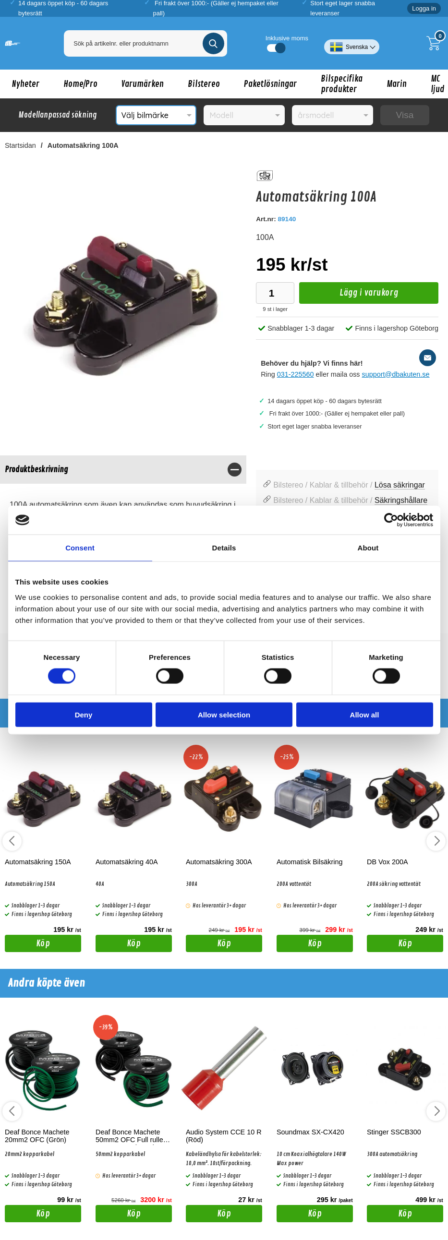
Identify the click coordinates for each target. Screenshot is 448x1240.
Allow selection (224, 714)
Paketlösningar (270, 84)
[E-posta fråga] (427, 357)
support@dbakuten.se (396, 374)
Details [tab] (224, 548)
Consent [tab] (80, 548)
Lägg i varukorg (348, 295)
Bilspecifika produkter (342, 84)
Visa (404, 115)
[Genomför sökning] (213, 43)
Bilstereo (204, 84)
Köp (27, 945)
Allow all (364, 714)
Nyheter (25, 84)
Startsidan (20, 145)
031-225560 (295, 374)
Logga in (424, 8)
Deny (84, 714)
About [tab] (368, 548)
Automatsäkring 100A (83, 145)
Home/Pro (80, 84)
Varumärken (142, 84)
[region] (123, 469)
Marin (397, 84)
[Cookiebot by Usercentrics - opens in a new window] (391, 520)
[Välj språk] (351, 43)
